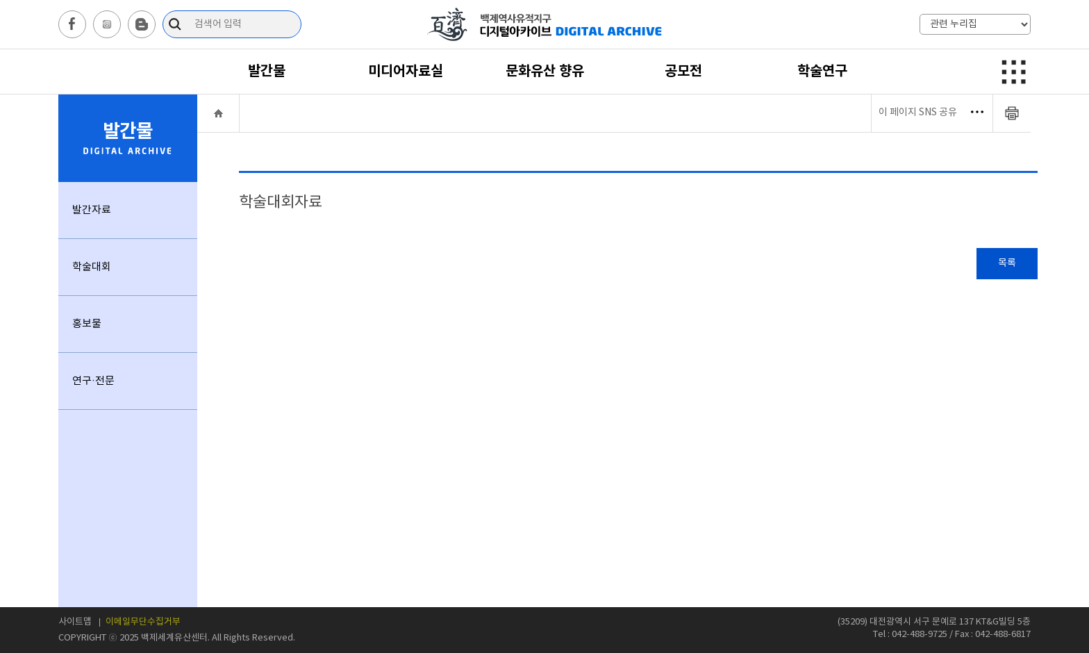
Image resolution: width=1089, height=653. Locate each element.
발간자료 (91, 210)
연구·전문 (93, 381)
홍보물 (86, 324)
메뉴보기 (1011, 71)
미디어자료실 (405, 71)
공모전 (683, 71)
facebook (72, 24)
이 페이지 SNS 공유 (931, 112)
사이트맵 (75, 622)
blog (141, 24)
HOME (218, 113)
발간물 (266, 71)
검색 (177, 24)
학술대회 (91, 267)
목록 (1007, 263)
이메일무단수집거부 (143, 622)
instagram (107, 24)
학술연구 (822, 71)
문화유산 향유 (545, 71)
